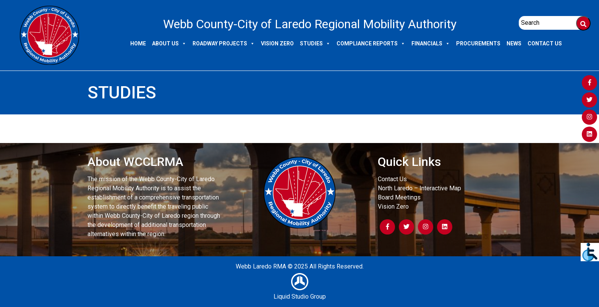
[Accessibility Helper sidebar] (590, 252)
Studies (315, 43)
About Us (169, 43)
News (514, 43)
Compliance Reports (371, 43)
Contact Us (545, 43)
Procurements (478, 43)
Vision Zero (277, 43)
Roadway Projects (224, 43)
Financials (430, 43)
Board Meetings (399, 197)
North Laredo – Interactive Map (419, 188)
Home (138, 43)
